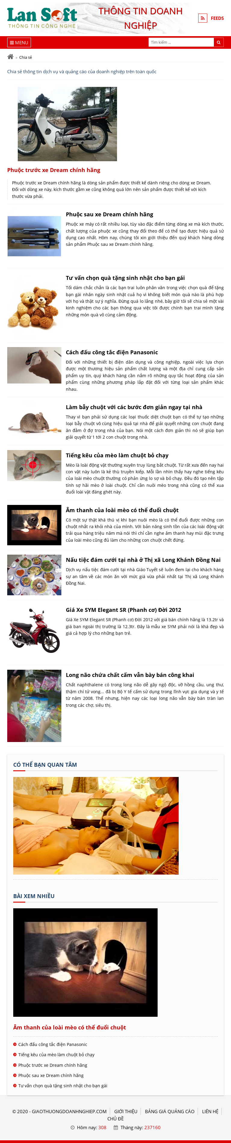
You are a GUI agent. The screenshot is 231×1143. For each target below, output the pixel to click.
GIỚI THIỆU (125, 1111)
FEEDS (217, 18)
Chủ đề (115, 1119)
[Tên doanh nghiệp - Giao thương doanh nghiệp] (96, 873)
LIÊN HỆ (210, 1111)
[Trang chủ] (10, 56)
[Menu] (19, 42)
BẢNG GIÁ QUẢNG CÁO (170, 1111)
